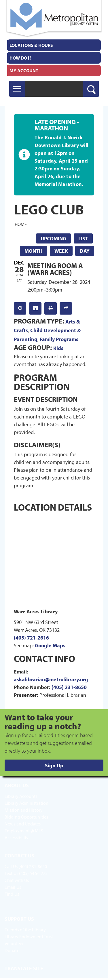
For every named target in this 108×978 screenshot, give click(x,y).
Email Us (13, 887)
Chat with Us (17, 880)
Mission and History (24, 810)
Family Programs (59, 339)
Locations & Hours (31, 45)
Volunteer (14, 943)
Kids (58, 348)
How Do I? (20, 58)
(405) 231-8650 (69, 687)
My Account (24, 70)
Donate (12, 950)
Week (61, 251)
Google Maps (50, 645)
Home (21, 224)
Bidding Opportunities (26, 817)
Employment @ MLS (24, 831)
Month (33, 251)
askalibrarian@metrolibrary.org (51, 679)
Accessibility (17, 837)
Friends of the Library (25, 930)
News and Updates (23, 824)
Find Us (12, 894)
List (83, 238)
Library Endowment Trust (29, 936)
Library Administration (26, 803)
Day (85, 251)
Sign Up (54, 765)
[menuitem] (54, 45)
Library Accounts (21, 796)
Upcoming (53, 238)
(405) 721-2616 (31, 637)
